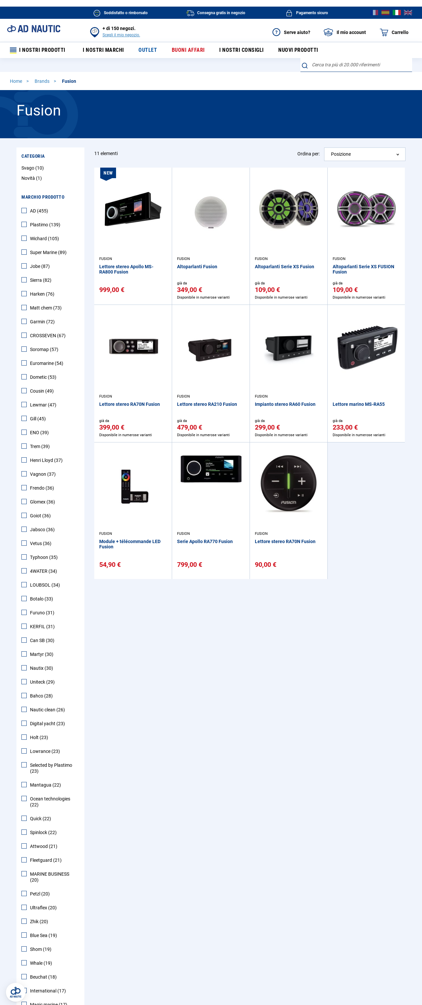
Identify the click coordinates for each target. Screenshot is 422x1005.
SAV (131, 928)
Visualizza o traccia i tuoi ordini (70, 928)
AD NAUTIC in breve (235, 903)
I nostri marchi (102, 51)
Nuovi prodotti (296, 51)
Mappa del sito (54, 949)
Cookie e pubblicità (255, 978)
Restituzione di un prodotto (154, 916)
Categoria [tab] (33, 157)
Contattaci (50, 938)
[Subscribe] (160, 846)
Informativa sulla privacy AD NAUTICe (193, 978)
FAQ (43, 903)
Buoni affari (186, 51)
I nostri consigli (239, 51)
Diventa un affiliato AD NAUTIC (246, 938)
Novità (32, 179)
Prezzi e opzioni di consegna (155, 903)
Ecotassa (290, 978)
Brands (42, 82)
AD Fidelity (137, 938)
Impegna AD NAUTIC (236, 916)
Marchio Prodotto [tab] (42, 198)
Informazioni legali (103, 978)
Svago (33, 169)
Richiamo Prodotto (146, 949)
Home (16, 82)
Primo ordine (52, 916)
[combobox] (356, 66)
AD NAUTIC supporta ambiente (246, 928)
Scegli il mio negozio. (121, 35)
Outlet (146, 51)
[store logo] (34, 29)
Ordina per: (308, 154)
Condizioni (140, 978)
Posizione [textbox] (341, 155)
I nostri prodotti (38, 51)
